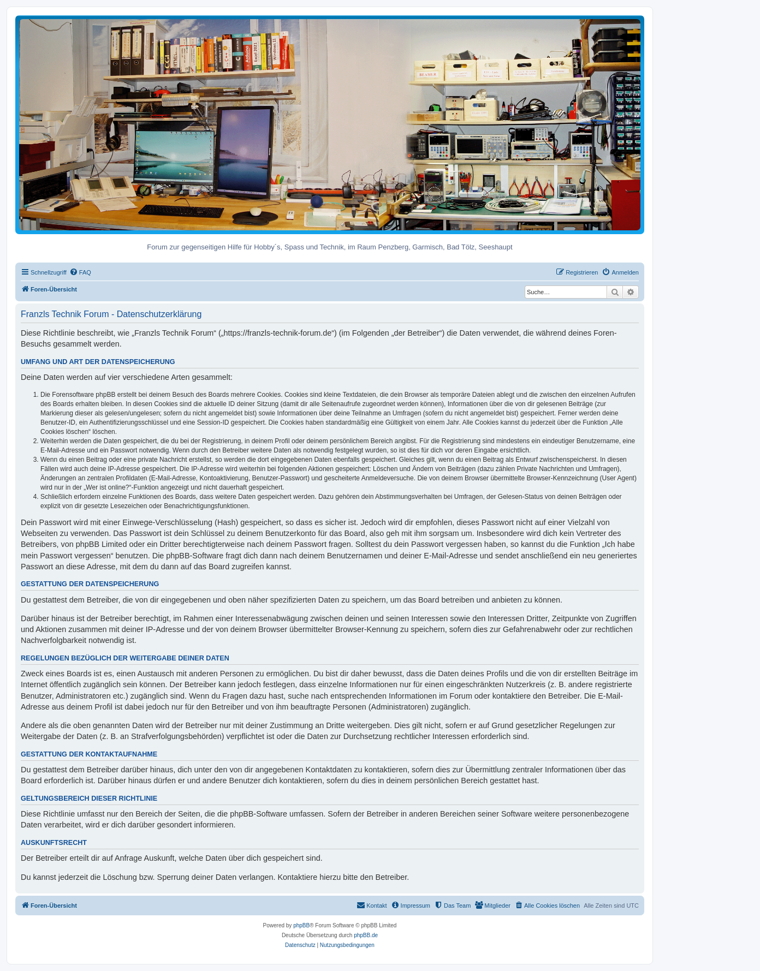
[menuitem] (80, 272)
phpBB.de (366, 935)
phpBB (301, 925)
